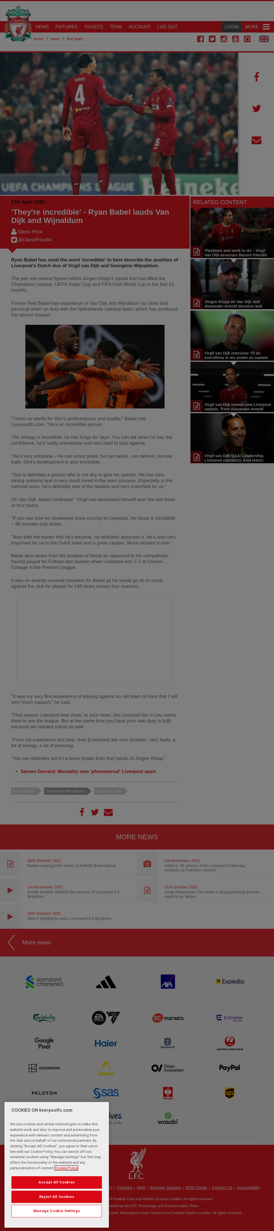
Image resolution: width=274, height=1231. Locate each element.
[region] (56, 1165)
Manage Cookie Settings (56, 1211)
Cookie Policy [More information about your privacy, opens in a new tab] (66, 1168)
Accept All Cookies (56, 1182)
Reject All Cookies (56, 1197)
